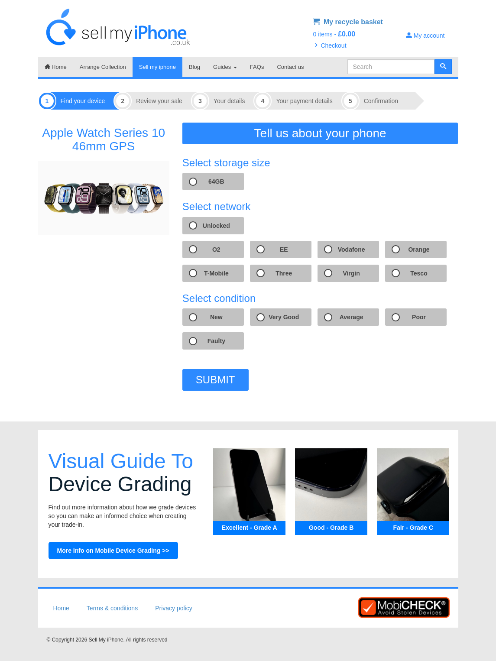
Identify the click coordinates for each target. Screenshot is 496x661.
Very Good (284, 317)
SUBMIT (215, 380)
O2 (216, 249)
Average (351, 317)
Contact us (290, 67)
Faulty (216, 340)
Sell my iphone (157, 67)
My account (425, 35)
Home (56, 67)
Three (284, 273)
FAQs (257, 67)
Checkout (330, 45)
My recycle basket (348, 22)
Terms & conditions (112, 608)
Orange (418, 249)
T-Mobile (216, 273)
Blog (194, 67)
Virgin (351, 273)
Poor (419, 317)
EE (284, 249)
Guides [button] (225, 67)
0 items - (334, 34)
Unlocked (216, 225)
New (216, 317)
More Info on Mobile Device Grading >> (113, 550)
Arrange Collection (103, 67)
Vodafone (351, 249)
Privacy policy (173, 608)
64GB (216, 181)
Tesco (418, 273)
